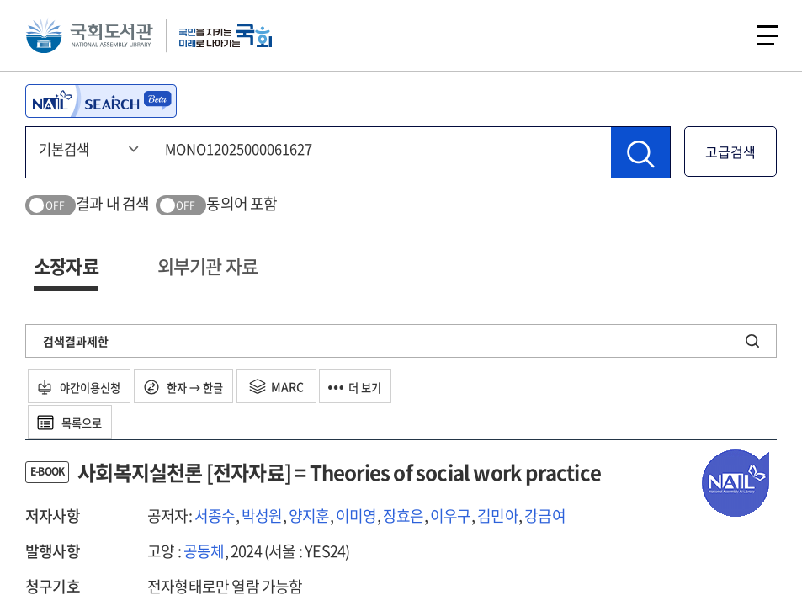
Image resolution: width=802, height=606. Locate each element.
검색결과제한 (76, 340)
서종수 (215, 515)
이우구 (450, 515)
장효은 (403, 515)
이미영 (356, 515)
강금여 (545, 515)
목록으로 (75, 421)
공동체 (204, 551)
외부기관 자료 (207, 265)
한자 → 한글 (200, 386)
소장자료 (66, 265)
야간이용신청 (85, 386)
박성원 (262, 515)
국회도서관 (92, 38)
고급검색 (730, 151)
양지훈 (309, 515)
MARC (297, 386)
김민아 (497, 515)
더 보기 (381, 386)
